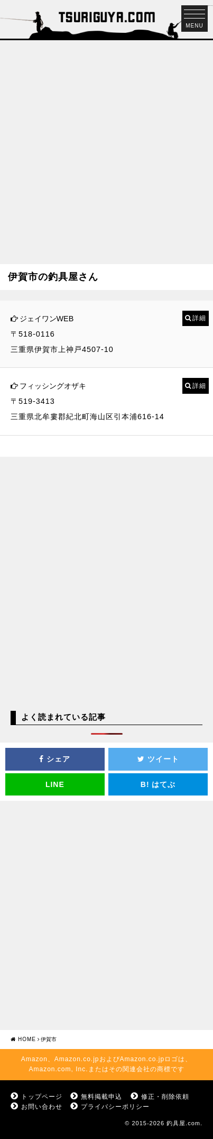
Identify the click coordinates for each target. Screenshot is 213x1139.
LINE (54, 784)
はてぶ (158, 784)
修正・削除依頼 (165, 1096)
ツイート (158, 759)
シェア (54, 759)
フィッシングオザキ (53, 386)
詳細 (199, 318)
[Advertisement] (106, 147)
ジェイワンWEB (47, 318)
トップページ (41, 1096)
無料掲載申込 (101, 1096)
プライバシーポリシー (115, 1106)
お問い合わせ (41, 1106)
